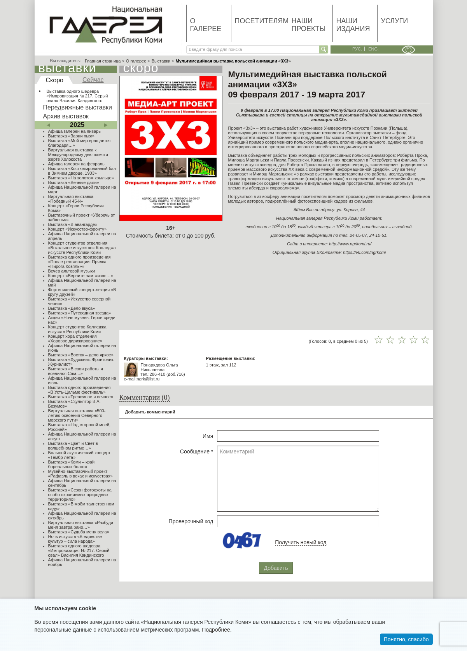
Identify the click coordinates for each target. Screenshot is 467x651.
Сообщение (196, 451)
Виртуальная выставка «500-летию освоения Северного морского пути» (77, 415)
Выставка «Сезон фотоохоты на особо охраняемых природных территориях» (80, 495)
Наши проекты (309, 25)
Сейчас (93, 79)
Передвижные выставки (77, 107)
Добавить (276, 568)
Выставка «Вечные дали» (73, 182)
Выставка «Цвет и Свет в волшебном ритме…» (73, 445)
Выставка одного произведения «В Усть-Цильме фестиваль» (79, 389)
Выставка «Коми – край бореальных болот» (71, 464)
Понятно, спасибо (406, 639)
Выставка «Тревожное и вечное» (81, 396)
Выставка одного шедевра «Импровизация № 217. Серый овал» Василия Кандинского (77, 96)
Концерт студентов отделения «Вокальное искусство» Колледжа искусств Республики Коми (82, 248)
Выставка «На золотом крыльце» (81, 177)
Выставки (161, 61)
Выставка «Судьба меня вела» (78, 531)
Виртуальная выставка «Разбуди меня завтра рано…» (80, 524)
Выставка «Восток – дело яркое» (81, 354)
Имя (208, 436)
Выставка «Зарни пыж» (71, 136)
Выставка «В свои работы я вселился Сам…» (75, 371)
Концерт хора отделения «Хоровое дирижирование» (75, 338)
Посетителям (261, 21)
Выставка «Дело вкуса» (71, 308)
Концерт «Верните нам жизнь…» (80, 275)
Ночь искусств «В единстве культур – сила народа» (75, 538)
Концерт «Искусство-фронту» (77, 229)
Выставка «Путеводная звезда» (79, 313)
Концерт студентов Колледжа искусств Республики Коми (77, 329)
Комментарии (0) (144, 397)
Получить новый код (300, 542)
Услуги (394, 21)
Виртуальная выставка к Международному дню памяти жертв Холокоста (78, 154)
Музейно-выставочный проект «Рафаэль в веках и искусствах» (80, 473)
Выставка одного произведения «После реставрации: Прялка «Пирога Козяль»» (79, 262)
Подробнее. (217, 630)
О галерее (206, 25)
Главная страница (103, 61)
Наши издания (353, 25)
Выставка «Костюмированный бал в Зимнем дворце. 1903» (82, 170)
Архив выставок (66, 116)
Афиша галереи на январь (74, 131)
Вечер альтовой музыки (71, 271)
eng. (373, 49)
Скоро (54, 80)
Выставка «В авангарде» (73, 224)
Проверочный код (191, 521)
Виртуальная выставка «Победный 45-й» (71, 198)
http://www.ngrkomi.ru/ (350, 243)
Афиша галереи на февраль (76, 163)
